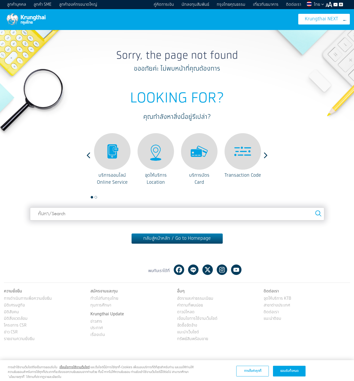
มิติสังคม (11, 312)
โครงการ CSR (15, 325)
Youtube (236, 270)
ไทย (315, 5)
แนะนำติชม (272, 319)
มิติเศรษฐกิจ (14, 305)
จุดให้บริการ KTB (277, 299)
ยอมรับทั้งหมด (289, 374)
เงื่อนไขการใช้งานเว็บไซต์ (197, 319)
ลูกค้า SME (43, 5)
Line (193, 270)
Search (318, 213)
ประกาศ (96, 328)
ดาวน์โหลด (186, 312)
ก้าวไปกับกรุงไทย (104, 299)
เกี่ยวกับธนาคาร (265, 5)
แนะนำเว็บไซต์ (188, 332)
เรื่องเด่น (97, 335)
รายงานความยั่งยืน (19, 339)
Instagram (222, 270)
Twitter (207, 270)
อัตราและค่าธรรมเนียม (195, 299)
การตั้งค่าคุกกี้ (252, 374)
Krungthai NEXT (325, 19)
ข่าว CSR (11, 332)
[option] (112, 159)
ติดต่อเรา (293, 5)
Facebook (179, 270)
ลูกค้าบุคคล (16, 5)
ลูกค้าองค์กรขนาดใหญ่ (78, 5)
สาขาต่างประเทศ (277, 305)
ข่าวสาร (96, 321)
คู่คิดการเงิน (164, 5)
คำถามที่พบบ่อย (190, 305)
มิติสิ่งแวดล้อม (16, 319)
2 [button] (96, 197)
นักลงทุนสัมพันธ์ (195, 5)
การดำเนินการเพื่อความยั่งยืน (28, 299)
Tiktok (250, 270)
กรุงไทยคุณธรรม (231, 5)
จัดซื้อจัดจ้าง (187, 325)
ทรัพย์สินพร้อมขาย (192, 339)
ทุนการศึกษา (100, 305)
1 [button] (92, 197)
